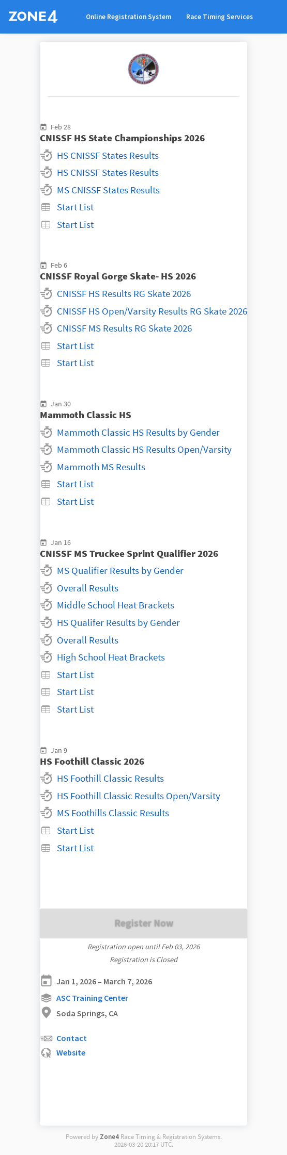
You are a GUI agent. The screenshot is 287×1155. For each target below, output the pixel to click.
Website (62, 1053)
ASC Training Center (84, 998)
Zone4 (109, 1136)
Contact (63, 1038)
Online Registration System (128, 16)
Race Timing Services (219, 16)
